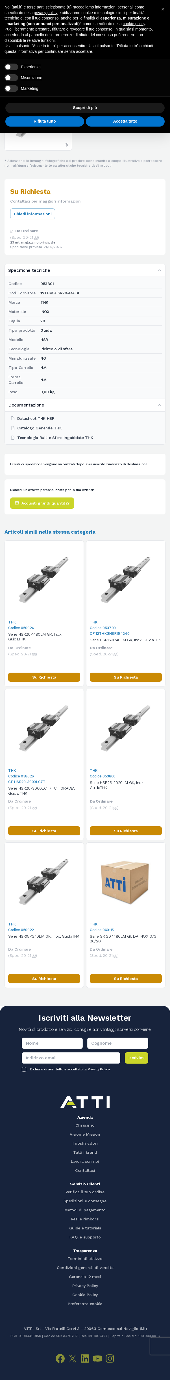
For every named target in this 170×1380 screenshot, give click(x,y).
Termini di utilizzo (84, 1258)
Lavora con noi (85, 1161)
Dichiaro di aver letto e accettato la (70, 1069)
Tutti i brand (85, 1152)
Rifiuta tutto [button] (45, 121)
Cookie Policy (85, 1294)
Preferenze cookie (85, 1303)
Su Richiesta (44, 677)
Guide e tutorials (85, 1228)
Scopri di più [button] (85, 107)
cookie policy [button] (134, 23)
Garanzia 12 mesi (85, 1276)
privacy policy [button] (46, 12)
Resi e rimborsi (85, 1219)
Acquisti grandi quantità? (42, 503)
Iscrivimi (136, 1057)
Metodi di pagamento (84, 1210)
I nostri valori (85, 1143)
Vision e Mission (85, 1134)
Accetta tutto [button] (125, 121)
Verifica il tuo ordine (85, 1192)
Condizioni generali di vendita (85, 1267)
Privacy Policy (99, 1069)
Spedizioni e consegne (85, 1201)
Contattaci (85, 1170)
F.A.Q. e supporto (85, 1237)
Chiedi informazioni (32, 214)
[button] (162, 9)
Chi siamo (84, 1125)
